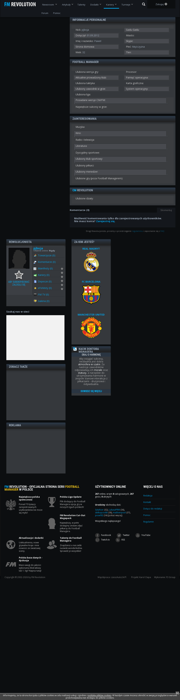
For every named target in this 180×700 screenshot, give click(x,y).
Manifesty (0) (45, 268)
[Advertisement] (36, 395)
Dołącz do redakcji (152, 508)
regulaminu (137, 231)
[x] (177, 693)
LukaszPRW (116, 509)
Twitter (123, 535)
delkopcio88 (103, 512)
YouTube (142, 535)
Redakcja (147, 495)
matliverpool (121, 512)
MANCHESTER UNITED (91, 314)
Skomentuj (166, 210)
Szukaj (143, 4)
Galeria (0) (43, 301)
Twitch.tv (102, 540)
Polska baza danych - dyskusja (30, 559)
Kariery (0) (43, 275)
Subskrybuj (64, 269)
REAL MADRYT (91, 248)
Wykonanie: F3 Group (164, 577)
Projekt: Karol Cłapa (141, 577)
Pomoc (146, 515)
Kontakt (147, 502)
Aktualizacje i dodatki (31, 538)
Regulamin (148, 521)
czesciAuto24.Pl (118, 577)
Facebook (103, 535)
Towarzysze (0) (46, 255)
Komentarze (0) (47, 262)
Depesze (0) (45, 281)
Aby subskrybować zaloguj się (19, 274)
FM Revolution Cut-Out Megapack (72, 517)
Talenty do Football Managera (71, 539)
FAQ (162, 231)
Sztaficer (101, 509)
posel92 (101, 515)
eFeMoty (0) (45, 288)
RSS (120, 540)
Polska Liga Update (71, 497)
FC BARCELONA (91, 281)
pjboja (38, 248)
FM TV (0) (43, 294)
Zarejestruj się (105, 221)
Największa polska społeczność (29, 498)
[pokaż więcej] (115, 515)
